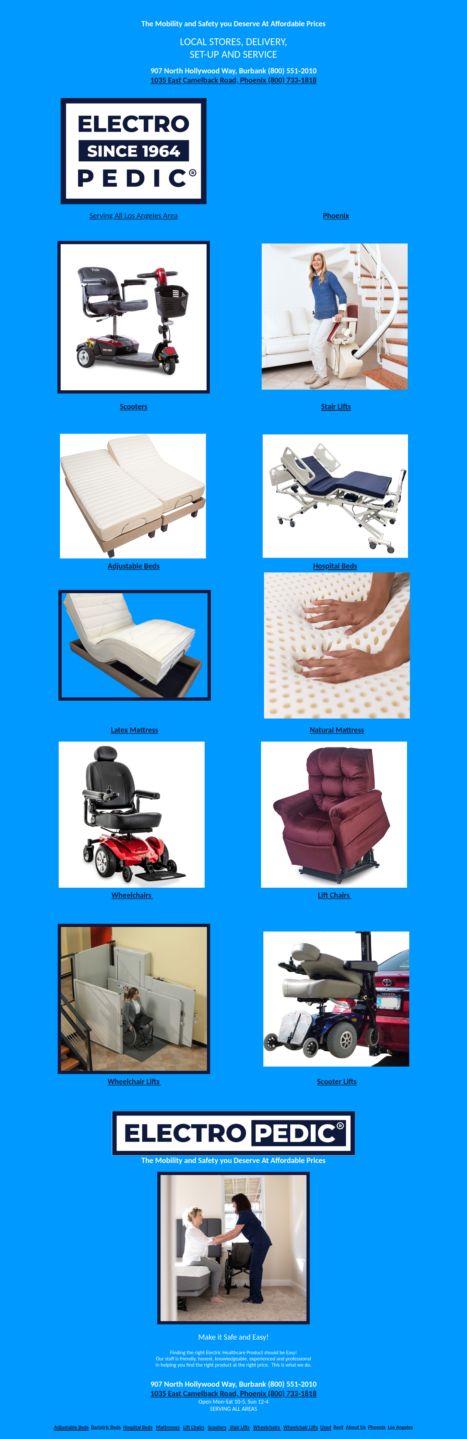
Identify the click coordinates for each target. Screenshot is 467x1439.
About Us (355, 1427)
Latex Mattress (134, 729)
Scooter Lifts (337, 1081)
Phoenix (336, 215)
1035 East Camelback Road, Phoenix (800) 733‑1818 (233, 80)
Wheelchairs (132, 895)
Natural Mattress (337, 729)
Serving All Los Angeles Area (134, 215)
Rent (338, 1427)
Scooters (134, 406)
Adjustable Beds (134, 565)
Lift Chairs (334, 895)
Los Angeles (400, 1427)
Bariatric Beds (106, 1427)
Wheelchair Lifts (135, 1081)
